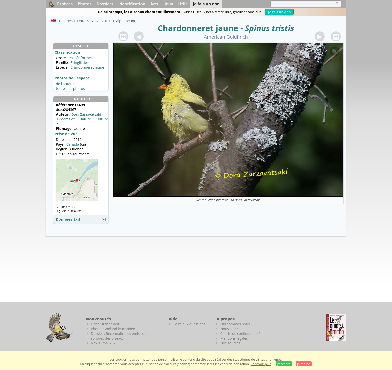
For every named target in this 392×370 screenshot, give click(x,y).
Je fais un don (279, 12)
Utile (183, 4)
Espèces (65, 4)
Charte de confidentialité (240, 333)
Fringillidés (80, 62)
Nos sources (230, 343)
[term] (299, 4)
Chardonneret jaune (198, 28)
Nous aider (229, 328)
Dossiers (104, 4)
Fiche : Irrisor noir (105, 324)
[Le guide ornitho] (336, 327)
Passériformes (81, 58)
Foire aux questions (190, 324)
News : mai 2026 (104, 343)
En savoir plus (261, 364)
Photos (85, 4)
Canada (72, 144)
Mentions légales (234, 338)
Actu (155, 4)
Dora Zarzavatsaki (247, 200)
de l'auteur (65, 84)
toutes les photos (70, 88)
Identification (132, 4)
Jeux (169, 4)
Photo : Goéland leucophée (113, 328)
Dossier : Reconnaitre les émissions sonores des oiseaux (119, 336)
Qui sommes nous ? (236, 324)
